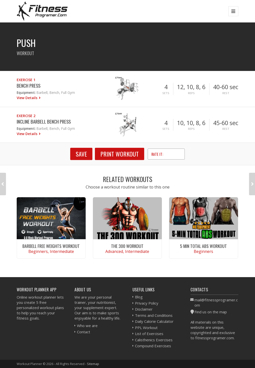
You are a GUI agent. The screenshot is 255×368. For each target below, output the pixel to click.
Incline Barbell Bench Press (44, 121)
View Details (27, 97)
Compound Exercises (153, 345)
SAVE (81, 153)
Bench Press (28, 85)
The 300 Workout (127, 246)
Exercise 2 (26, 115)
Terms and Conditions (154, 315)
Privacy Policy (146, 303)
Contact (83, 331)
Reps (191, 93)
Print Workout (119, 153)
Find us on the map (210, 311)
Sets (165, 93)
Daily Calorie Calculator (154, 321)
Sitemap (93, 364)
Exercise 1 (26, 79)
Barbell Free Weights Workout (51, 246)
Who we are (87, 325)
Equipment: (26, 92)
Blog (139, 296)
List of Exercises (149, 333)
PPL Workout (146, 327)
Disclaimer (144, 309)
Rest (225, 93)
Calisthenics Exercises (154, 339)
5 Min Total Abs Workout (203, 246)
